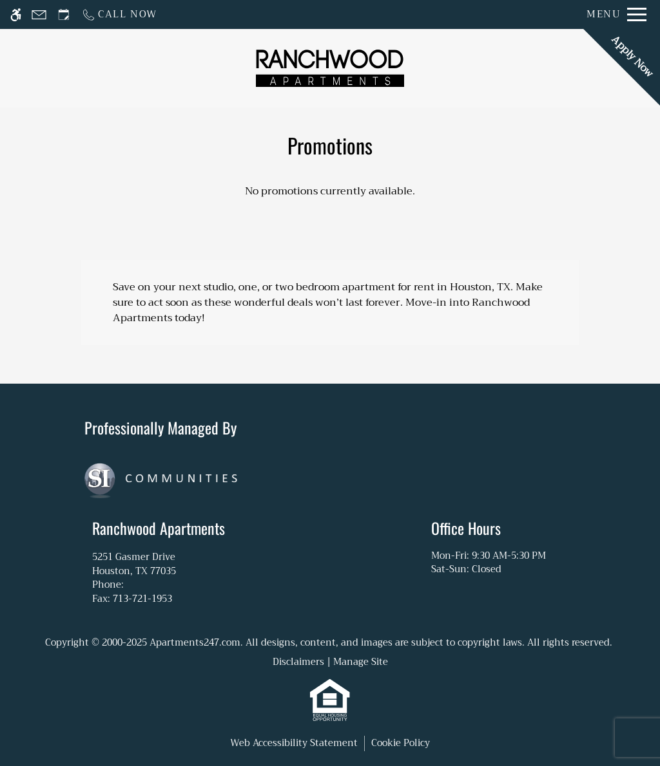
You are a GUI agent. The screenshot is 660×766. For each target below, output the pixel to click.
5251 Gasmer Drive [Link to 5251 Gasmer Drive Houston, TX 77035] (158, 564)
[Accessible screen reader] (16, 14)
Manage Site (360, 662)
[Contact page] (39, 14)
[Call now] (119, 14)
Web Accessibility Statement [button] (294, 743)
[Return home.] (330, 68)
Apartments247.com (195, 643)
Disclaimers (298, 662)
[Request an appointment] (64, 14)
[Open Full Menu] (616, 14)
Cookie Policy (400, 743)
